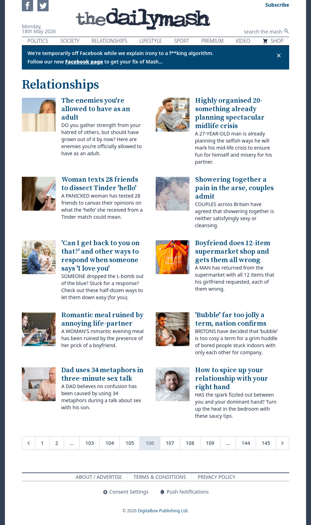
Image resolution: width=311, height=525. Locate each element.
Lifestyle (150, 40)
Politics (37, 40)
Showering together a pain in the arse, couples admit (234, 188)
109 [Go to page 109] (210, 443)
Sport (181, 40)
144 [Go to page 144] (246, 443)
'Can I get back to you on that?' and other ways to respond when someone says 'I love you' (100, 256)
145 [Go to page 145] (266, 443)
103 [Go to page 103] (89, 443)
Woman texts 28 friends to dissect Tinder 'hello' (99, 184)
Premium (212, 40)
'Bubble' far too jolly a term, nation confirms (230, 319)
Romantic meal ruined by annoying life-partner (102, 319)
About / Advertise (99, 476)
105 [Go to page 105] (129, 443)
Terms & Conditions (159, 476)
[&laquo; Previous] (28, 443)
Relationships (109, 40)
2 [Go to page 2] (56, 443)
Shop (273, 40)
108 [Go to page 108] (190, 443)
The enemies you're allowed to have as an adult (95, 109)
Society (69, 40)
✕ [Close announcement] (278, 55)
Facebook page (84, 61)
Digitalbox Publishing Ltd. (163, 511)
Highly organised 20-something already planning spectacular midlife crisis (230, 113)
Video (243, 40)
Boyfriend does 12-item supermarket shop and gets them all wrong (232, 252)
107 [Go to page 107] (170, 443)
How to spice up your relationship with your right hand (231, 379)
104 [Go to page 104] (109, 443)
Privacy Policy (216, 476)
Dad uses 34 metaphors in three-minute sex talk (102, 374)
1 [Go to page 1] (42, 443)
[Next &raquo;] (282, 443)
